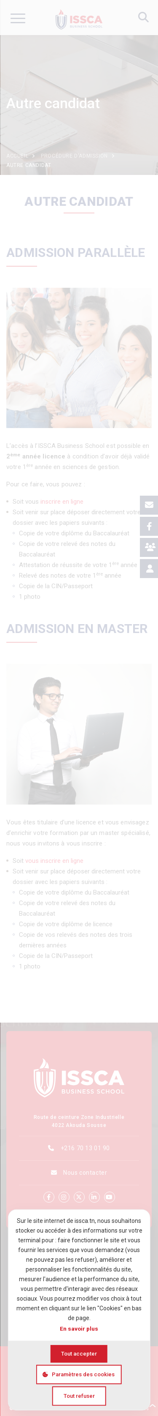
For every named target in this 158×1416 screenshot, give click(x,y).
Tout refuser (79, 1396)
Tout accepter (79, 1354)
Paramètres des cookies (83, 1374)
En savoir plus (79, 1328)
